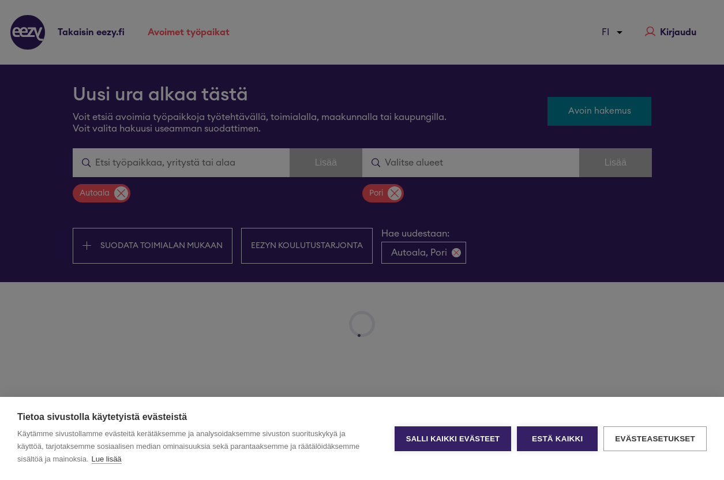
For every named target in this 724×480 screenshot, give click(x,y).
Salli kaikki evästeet (453, 438)
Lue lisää (107, 459)
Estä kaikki (557, 438)
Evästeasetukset (655, 438)
